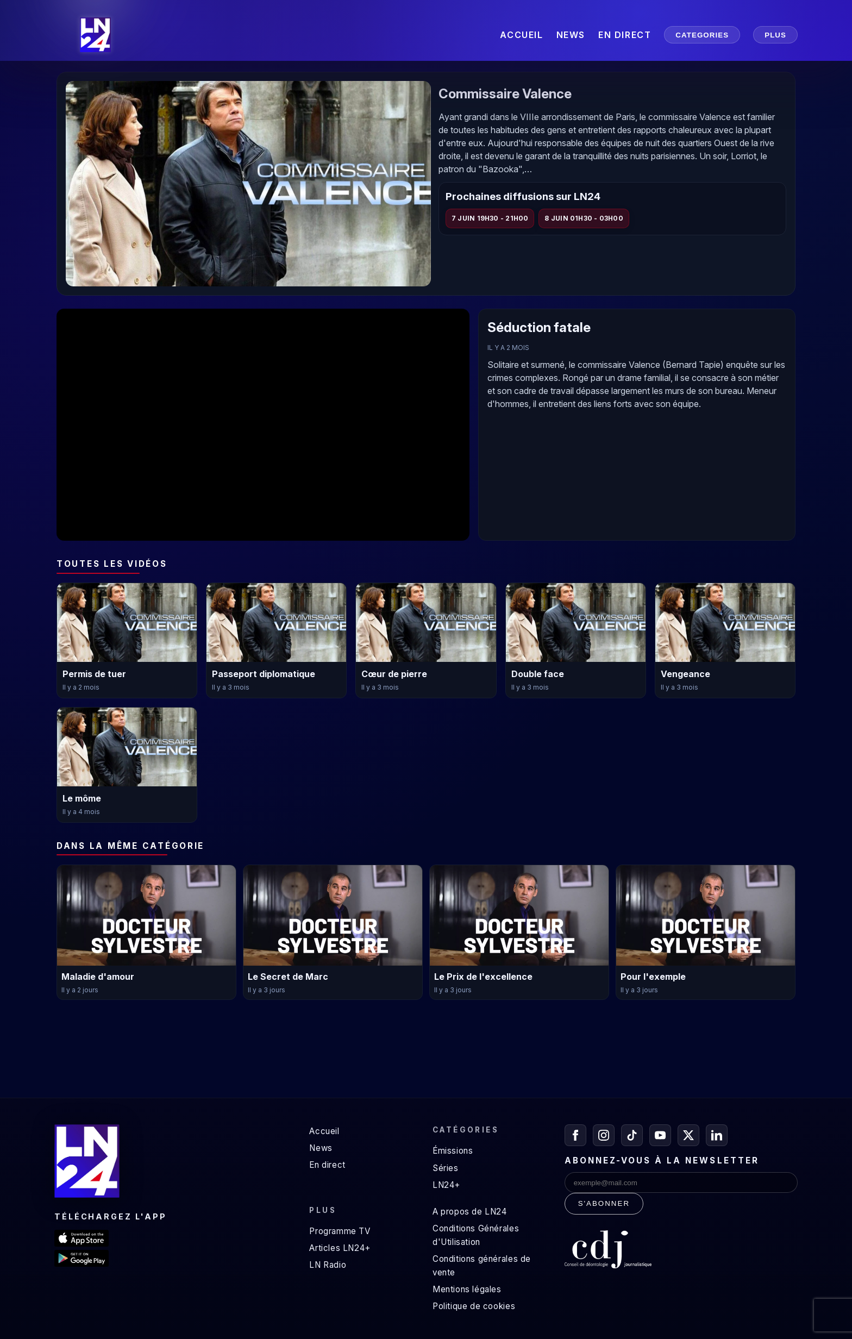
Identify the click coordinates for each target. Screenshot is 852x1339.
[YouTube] (660, 1135)
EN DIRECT (624, 34)
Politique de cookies (474, 1306)
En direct (327, 1165)
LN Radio (327, 1265)
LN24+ (446, 1185)
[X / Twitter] (688, 1135)
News (320, 1148)
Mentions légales (467, 1289)
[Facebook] (575, 1135)
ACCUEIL (521, 34)
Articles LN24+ (340, 1248)
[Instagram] (604, 1135)
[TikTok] (632, 1135)
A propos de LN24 (470, 1211)
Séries (446, 1168)
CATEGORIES (702, 35)
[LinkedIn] (717, 1135)
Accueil (324, 1131)
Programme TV (339, 1231)
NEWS (570, 34)
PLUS (775, 35)
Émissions (453, 1151)
